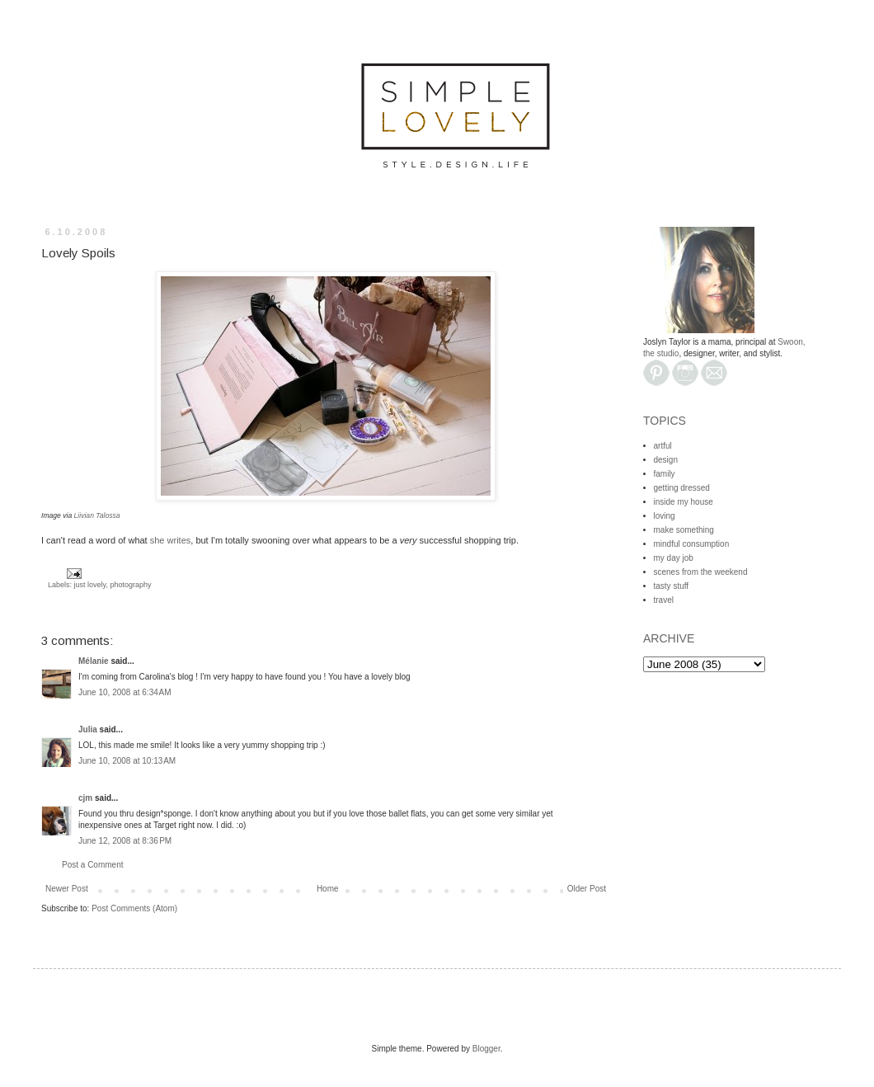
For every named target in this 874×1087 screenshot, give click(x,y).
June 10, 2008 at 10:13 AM (127, 760)
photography (130, 585)
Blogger (486, 1048)
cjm (85, 797)
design (666, 459)
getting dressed (682, 487)
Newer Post (66, 888)
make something (684, 529)
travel (664, 600)
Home (328, 888)
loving (664, 515)
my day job (673, 557)
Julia (87, 729)
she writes (170, 540)
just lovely (90, 585)
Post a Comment (92, 864)
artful (663, 445)
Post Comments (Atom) (134, 908)
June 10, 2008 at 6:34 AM (125, 692)
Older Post (586, 888)
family (664, 473)
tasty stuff (671, 586)
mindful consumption (692, 543)
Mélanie (93, 661)
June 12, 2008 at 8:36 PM (125, 840)
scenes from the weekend (701, 571)
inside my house (683, 501)
